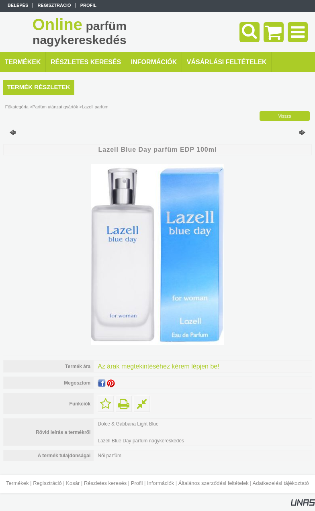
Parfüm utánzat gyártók (55, 106)
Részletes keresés (105, 483)
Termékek (17, 483)
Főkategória (17, 106)
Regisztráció (47, 483)
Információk (160, 483)
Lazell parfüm (95, 106)
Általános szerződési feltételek (213, 483)
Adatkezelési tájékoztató (281, 483)
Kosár (73, 483)
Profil (137, 483)
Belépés (18, 5)
